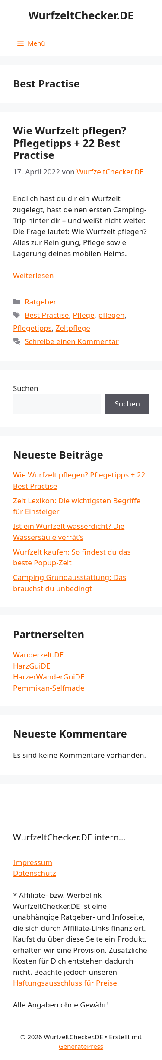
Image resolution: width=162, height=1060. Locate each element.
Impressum (32, 862)
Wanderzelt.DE (38, 655)
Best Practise (47, 315)
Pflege (83, 315)
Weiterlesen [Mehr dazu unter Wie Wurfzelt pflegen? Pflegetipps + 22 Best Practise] (33, 275)
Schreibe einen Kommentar (72, 341)
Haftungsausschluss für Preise (65, 983)
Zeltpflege (73, 328)
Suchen (25, 388)
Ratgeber (40, 302)
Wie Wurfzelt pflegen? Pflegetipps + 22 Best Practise (69, 142)
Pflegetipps (32, 328)
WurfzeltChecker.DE (81, 15)
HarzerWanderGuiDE (48, 677)
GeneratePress (81, 1046)
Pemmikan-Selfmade (48, 688)
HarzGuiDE (31, 666)
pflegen (111, 315)
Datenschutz (34, 873)
